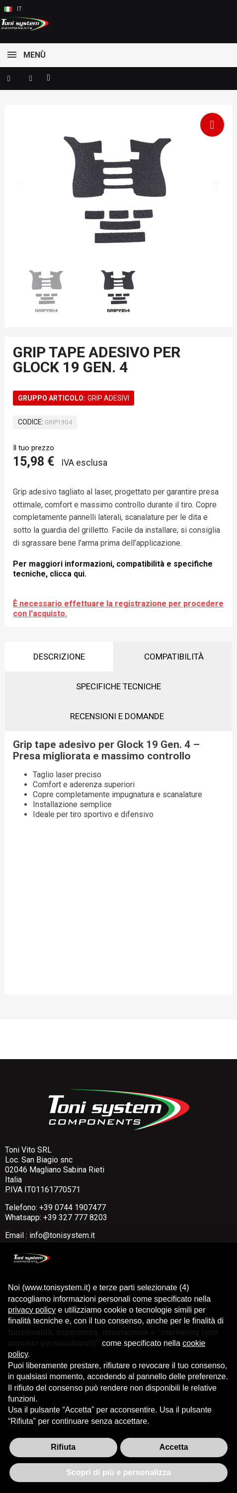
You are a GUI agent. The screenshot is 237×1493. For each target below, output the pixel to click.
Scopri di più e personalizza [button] (118, 1472)
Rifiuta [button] (63, 1447)
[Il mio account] (31, 78)
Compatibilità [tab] (174, 657)
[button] (9, 79)
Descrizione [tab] (59, 657)
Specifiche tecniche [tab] (118, 686)
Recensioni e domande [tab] (117, 716)
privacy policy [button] (32, 1310)
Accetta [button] (173, 1447)
